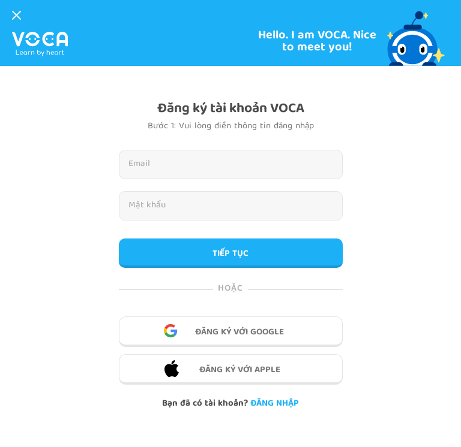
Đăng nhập (274, 404)
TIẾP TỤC (230, 254)
